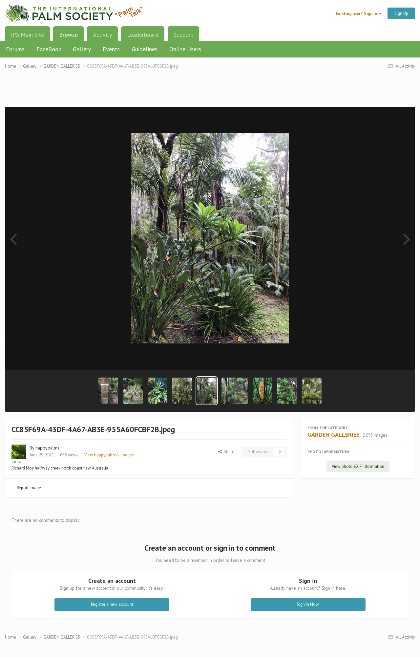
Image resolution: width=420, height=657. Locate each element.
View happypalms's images (109, 455)
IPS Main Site (27, 34)
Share (226, 451)
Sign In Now (308, 604)
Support (183, 34)
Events (111, 49)
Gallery (82, 49)
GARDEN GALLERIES (333, 434)
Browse (68, 37)
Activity (102, 34)
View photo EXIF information (358, 466)
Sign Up (401, 13)
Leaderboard (142, 34)
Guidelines (145, 49)
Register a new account (112, 604)
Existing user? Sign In (359, 13)
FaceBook (48, 49)
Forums (15, 49)
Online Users (185, 49)
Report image (29, 488)
